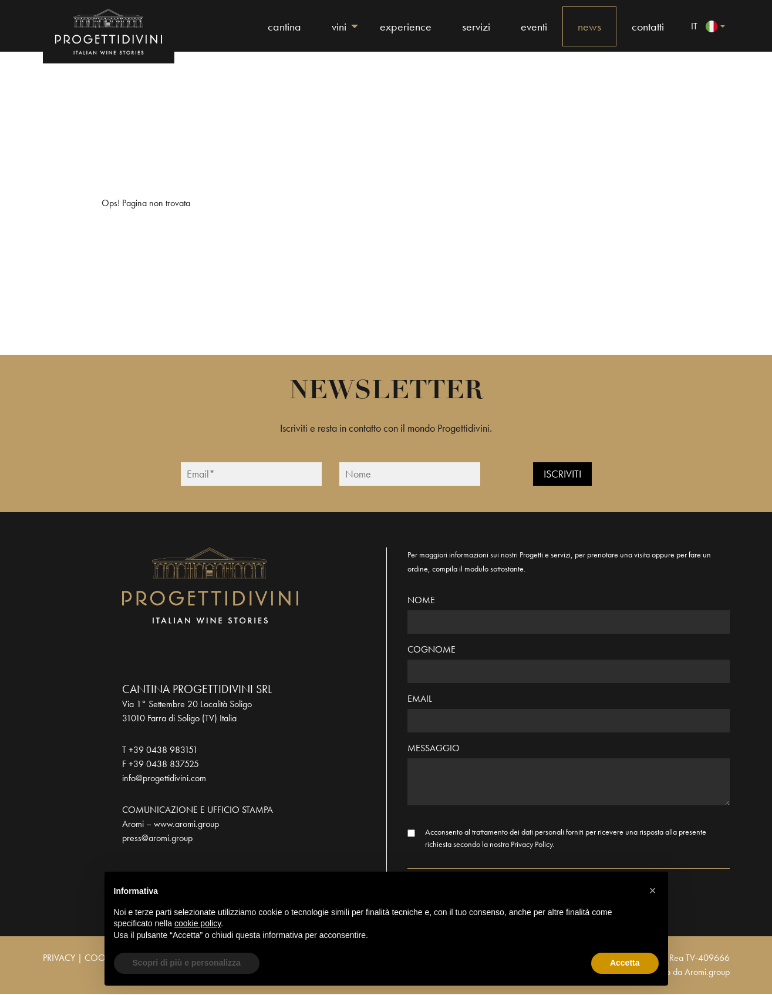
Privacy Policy (531, 845)
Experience (405, 26)
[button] (652, 890)
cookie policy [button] (197, 923)
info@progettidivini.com (164, 779)
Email (419, 700)
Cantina (284, 26)
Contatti (648, 26)
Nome (421, 601)
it (694, 26)
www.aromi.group (186, 825)
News (589, 26)
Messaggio (433, 749)
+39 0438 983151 (163, 751)
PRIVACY (59, 959)
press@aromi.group (157, 839)
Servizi (476, 26)
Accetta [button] (625, 962)
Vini (339, 26)
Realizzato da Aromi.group (681, 973)
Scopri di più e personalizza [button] (187, 962)
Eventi (534, 26)
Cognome (431, 650)
